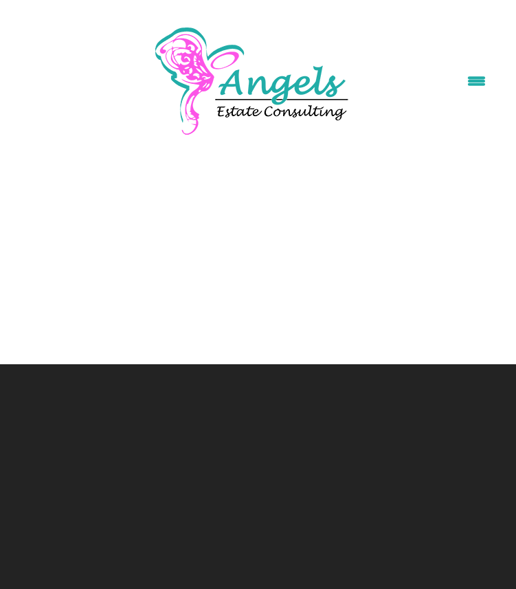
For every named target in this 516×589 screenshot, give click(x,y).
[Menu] (476, 81)
